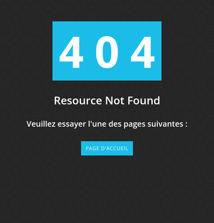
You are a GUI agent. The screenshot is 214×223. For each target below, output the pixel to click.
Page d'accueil (107, 148)
